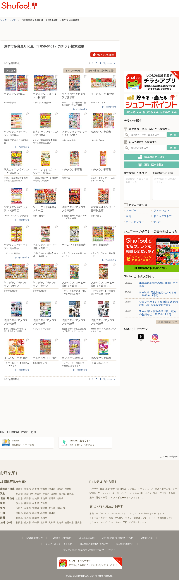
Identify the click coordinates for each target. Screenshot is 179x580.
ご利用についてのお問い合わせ (117, 538)
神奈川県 (28, 493)
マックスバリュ (129, 513)
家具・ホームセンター (166, 488)
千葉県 (46, 493)
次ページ (109, 63)
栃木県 (62, 493)
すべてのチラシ (73, 70)
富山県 (43, 498)
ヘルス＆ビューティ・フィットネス (126, 497)
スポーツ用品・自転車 (164, 493)
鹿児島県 (69, 522)
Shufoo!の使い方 (34, 538)
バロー (118, 522)
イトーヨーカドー (98, 518)
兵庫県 (27, 508)
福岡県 (19, 522)
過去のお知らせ (167, 322)
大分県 (52, 522)
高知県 (43, 517)
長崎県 (35, 522)
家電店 (93, 493)
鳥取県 (35, 513)
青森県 (27, 489)
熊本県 (43, 522)
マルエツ (119, 518)
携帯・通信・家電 (98, 497)
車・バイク (146, 493)
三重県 (43, 503)
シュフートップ (8, 20)
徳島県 (19, 517)
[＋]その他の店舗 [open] (80, 109)
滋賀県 (43, 508)
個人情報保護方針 (125, 544)
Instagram (155, 338)
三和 (125, 522)
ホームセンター (134, 221)
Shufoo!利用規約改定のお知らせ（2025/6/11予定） (157, 294)
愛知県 (19, 503)
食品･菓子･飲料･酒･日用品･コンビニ (118, 488)
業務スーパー (96, 513)
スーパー (130, 210)
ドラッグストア (161, 216)
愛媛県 (35, 517)
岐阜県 (35, 503)
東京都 (19, 493)
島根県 (43, 513)
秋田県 (52, 489)
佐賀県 (27, 522)
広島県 (27, 513)
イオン (160, 513)
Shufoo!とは (147, 538)
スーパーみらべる (147, 513)
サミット (94, 522)
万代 (111, 518)
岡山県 (19, 513)
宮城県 (43, 489)
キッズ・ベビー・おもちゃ (125, 493)
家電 (127, 216)
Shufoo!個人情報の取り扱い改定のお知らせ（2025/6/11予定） (157, 313)
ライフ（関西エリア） (136, 518)
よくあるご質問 (86, 538)
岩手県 (35, 489)
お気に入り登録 (27, 76)
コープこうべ (106, 522)
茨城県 (54, 493)
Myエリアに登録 (103, 54)
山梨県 (19, 498)
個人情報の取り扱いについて (94, 544)
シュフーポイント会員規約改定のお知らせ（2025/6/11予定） (158, 303)
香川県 (27, 517)
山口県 (52, 513)
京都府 (35, 508)
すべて (156, 221)
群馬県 (70, 493)
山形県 (60, 489)
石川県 (52, 498)
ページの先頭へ (169, 456)
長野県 (27, 498)
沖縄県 (78, 522)
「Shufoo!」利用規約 (60, 538)
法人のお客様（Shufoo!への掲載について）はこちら (89, 550)
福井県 (60, 498)
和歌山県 (61, 508)
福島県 (68, 489)
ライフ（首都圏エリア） (161, 518)
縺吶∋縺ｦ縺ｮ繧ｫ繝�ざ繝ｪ (101, 70)
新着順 (9, 71)
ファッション (160, 210)
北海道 (19, 489)
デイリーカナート (137, 522)
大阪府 (19, 508)
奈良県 (52, 508)
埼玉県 (38, 493)
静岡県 (27, 503)
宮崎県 (60, 522)
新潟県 (35, 498)
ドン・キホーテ (112, 513)
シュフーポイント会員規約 (58, 544)
